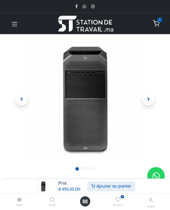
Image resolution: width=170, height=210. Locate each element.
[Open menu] (85, 201)
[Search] (52, 200)
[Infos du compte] (151, 200)
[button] (22, 99)
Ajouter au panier (111, 186)
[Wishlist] (118, 199)
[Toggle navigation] (15, 23)
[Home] (19, 200)
